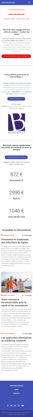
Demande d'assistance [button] (16, 98)
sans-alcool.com (16, 14)
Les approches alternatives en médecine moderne (16, 339)
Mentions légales (16, 386)
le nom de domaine (17, 10)
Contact (16, 393)
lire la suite (11, 265)
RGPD (16, 389)
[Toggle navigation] (29, 2)
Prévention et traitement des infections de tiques (15, 241)
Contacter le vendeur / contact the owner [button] (16, 56)
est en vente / (16, 19)
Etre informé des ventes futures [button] (16, 157)
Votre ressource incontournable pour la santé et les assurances (14, 302)
